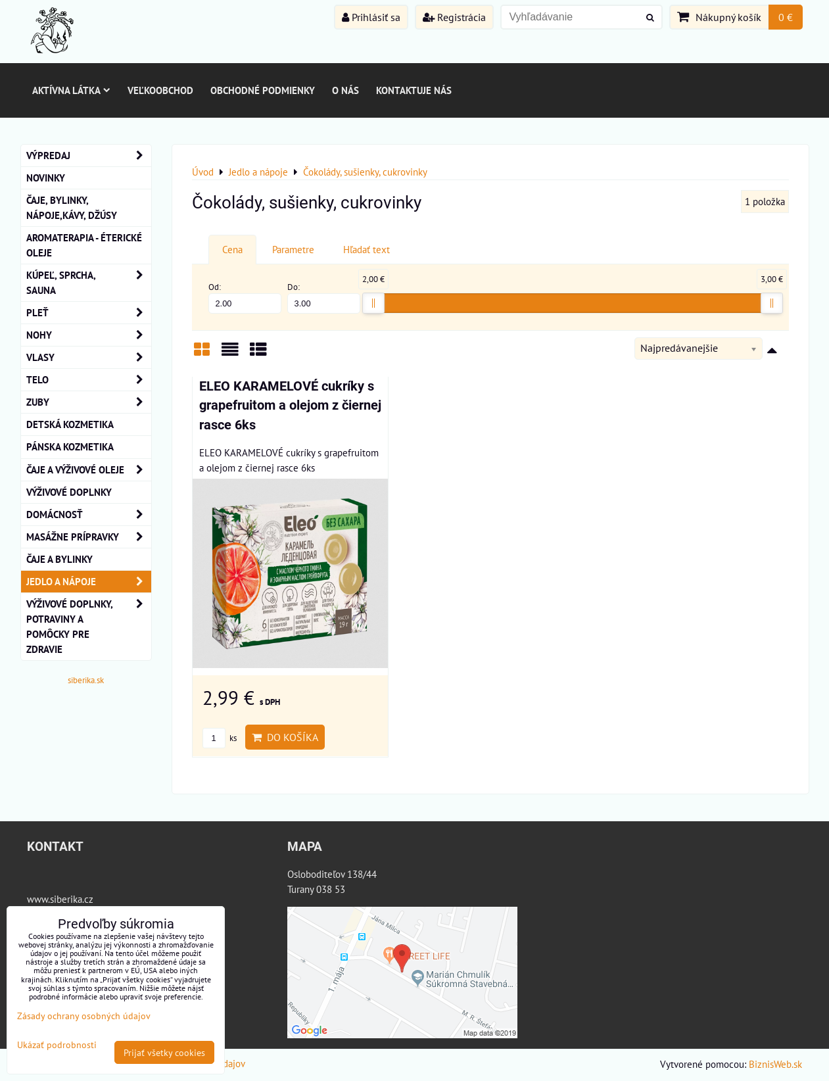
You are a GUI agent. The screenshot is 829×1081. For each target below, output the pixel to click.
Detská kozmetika (70, 424)
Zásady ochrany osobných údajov (84, 1015)
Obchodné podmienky (262, 90)
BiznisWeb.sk (775, 1063)
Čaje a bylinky (59, 558)
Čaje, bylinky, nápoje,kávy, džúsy (71, 207)
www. (38, 898)
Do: (324, 297)
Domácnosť (88, 514)
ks (219, 738)
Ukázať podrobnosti (57, 1045)
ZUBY (88, 402)
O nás (345, 90)
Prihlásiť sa (371, 17)
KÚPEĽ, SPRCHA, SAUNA (88, 282)
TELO (88, 380)
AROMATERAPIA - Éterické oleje (84, 245)
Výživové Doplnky (69, 491)
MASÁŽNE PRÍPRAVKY (88, 537)
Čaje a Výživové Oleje (88, 470)
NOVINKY (45, 177)
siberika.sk (86, 680)
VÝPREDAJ (88, 155)
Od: (245, 297)
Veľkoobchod (160, 90)
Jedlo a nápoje (88, 581)
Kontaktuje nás (414, 90)
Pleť (88, 313)
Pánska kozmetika (70, 446)
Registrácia (454, 17)
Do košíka (285, 737)
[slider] (373, 303)
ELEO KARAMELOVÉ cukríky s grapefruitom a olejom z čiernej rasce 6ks (290, 406)
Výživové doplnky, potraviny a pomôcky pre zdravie (88, 626)
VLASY (88, 357)
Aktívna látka (71, 90)
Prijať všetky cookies (164, 1052)
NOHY (88, 335)
